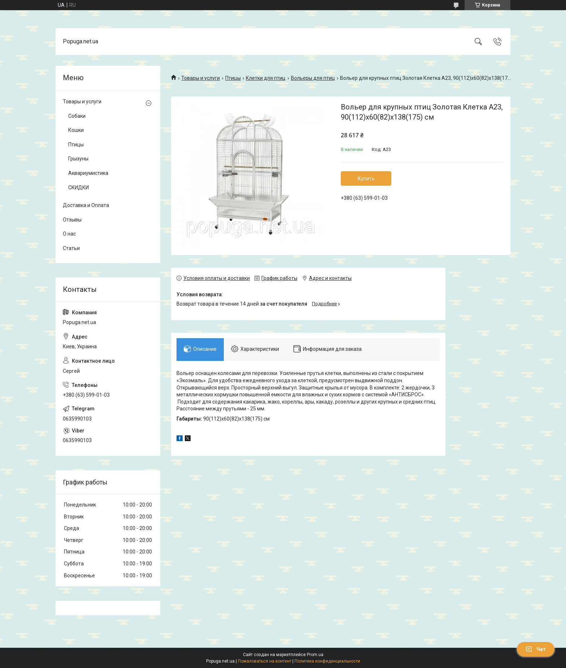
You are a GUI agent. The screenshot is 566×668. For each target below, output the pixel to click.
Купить (366, 178)
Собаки (77, 116)
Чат (536, 649)
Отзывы (72, 220)
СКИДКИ (78, 187)
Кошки (76, 130)
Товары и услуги (200, 78)
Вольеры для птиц (313, 78)
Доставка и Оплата (86, 205)
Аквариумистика (88, 173)
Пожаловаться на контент (264, 661)
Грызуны (78, 158)
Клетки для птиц (266, 78)
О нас (69, 234)
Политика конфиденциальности (327, 661)
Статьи (71, 248)
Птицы (233, 78)
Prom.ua (315, 654)
